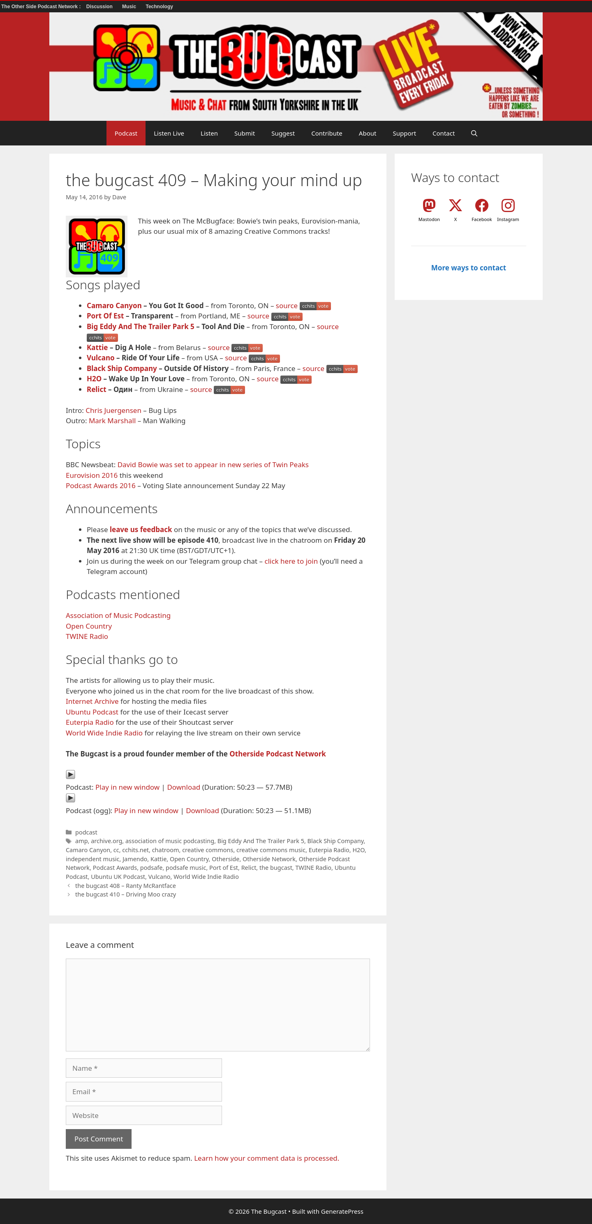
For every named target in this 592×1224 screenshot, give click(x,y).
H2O (94, 378)
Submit (244, 133)
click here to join (291, 561)
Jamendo (135, 859)
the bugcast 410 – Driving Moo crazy (125, 894)
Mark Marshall (112, 420)
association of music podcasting (169, 841)
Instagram (508, 219)
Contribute (326, 133)
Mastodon (429, 219)
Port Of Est (105, 315)
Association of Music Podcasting (118, 615)
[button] (474, 133)
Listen (209, 133)
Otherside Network (269, 859)
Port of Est (223, 867)
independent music (93, 859)
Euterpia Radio (90, 722)
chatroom (165, 850)
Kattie (97, 347)
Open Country (89, 626)
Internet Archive (92, 701)
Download (183, 787)
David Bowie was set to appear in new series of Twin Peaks (213, 464)
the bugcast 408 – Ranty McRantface (125, 886)
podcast (86, 832)
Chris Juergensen (113, 410)
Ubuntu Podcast (92, 712)
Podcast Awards (115, 867)
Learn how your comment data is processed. (266, 1158)
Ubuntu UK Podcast (118, 877)
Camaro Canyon (114, 305)
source (287, 305)
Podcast (126, 133)
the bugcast (275, 867)
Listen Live (169, 133)
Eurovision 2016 (92, 475)
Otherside (225, 859)
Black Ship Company (122, 368)
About (368, 133)
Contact (443, 133)
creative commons (207, 850)
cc (116, 850)
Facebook (482, 219)
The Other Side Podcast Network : (41, 6)
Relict (96, 389)
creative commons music (270, 850)
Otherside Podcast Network (277, 753)
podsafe (151, 867)
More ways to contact (468, 267)
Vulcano (101, 357)
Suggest (283, 133)
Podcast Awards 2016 (101, 485)
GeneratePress (342, 1211)
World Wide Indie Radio (104, 733)
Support (404, 133)
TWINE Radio (87, 636)
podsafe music (186, 867)
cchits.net (135, 850)
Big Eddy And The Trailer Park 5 (140, 326)
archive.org (106, 841)
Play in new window (127, 787)
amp (81, 841)
